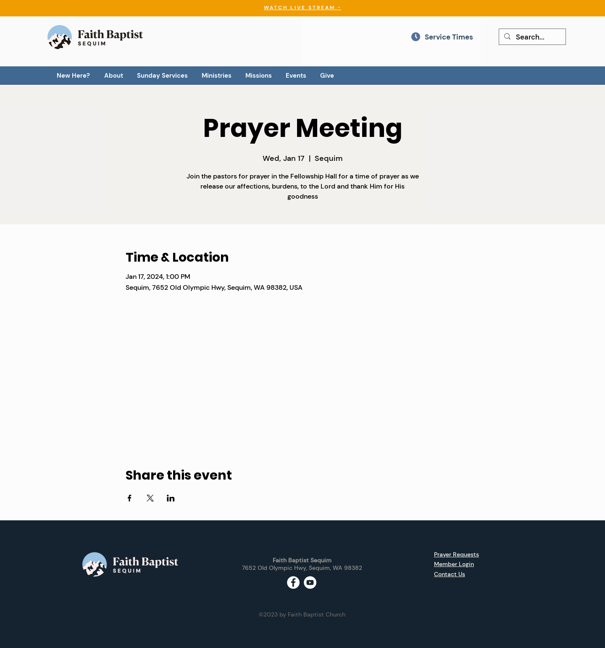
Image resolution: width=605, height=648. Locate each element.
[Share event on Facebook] (130, 498)
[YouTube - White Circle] (310, 582)
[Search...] (532, 37)
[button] (113, 75)
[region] (391, 41)
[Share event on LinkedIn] (171, 498)
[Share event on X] (150, 498)
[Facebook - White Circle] (293, 582)
